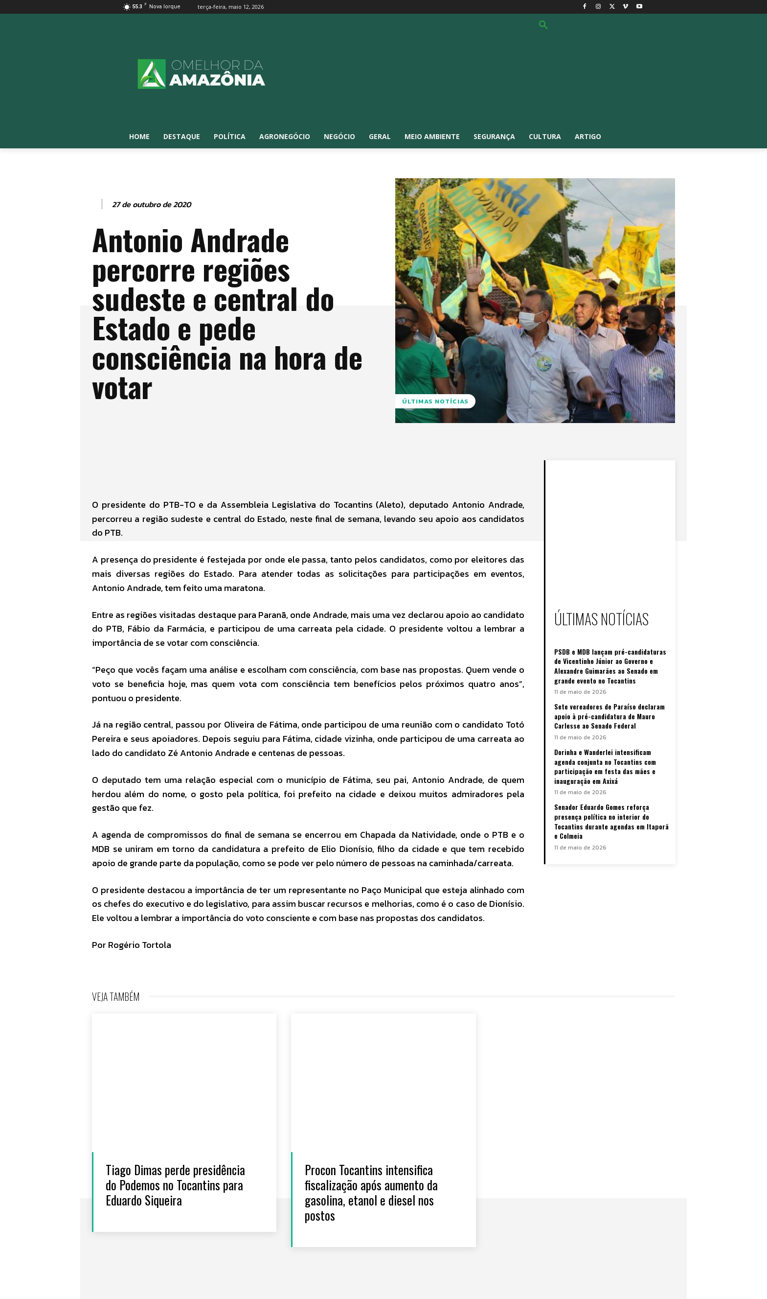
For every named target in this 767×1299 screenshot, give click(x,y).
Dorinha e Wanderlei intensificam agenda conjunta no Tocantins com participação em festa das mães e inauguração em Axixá (605, 766)
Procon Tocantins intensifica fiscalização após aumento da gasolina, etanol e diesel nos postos (372, 1192)
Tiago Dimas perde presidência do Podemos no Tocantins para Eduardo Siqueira (176, 1184)
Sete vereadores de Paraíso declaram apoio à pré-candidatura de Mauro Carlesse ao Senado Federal (609, 716)
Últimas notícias (435, 401)
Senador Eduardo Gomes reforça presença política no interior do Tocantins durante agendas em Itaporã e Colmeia (611, 821)
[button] (543, 25)
